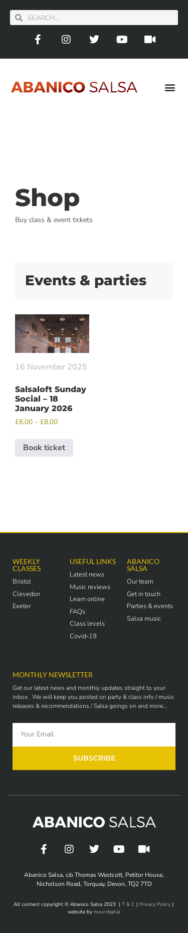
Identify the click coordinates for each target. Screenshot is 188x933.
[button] (169, 87)
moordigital (107, 911)
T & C (128, 904)
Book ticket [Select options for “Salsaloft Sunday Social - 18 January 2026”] (44, 447)
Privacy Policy (154, 904)
